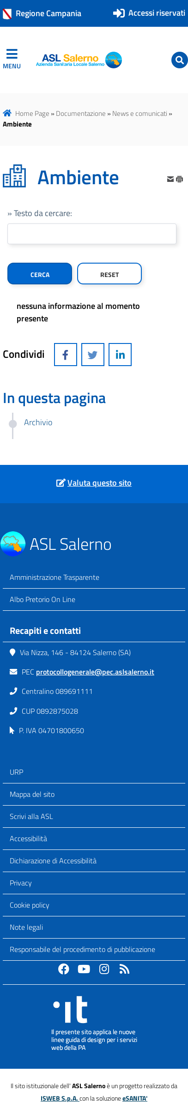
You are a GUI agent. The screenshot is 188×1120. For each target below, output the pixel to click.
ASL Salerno (71, 543)
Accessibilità (28, 838)
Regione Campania (42, 13)
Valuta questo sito (99, 482)
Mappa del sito (32, 794)
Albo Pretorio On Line (42, 599)
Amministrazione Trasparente (54, 577)
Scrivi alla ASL (31, 816)
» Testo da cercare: (39, 213)
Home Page (32, 113)
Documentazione (81, 113)
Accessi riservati (156, 12)
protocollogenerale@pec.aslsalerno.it (95, 671)
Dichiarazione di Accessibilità (53, 860)
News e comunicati (139, 113)
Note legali (26, 927)
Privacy (21, 882)
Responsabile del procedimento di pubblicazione (82, 949)
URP (16, 771)
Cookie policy (29, 904)
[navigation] (12, 60)
